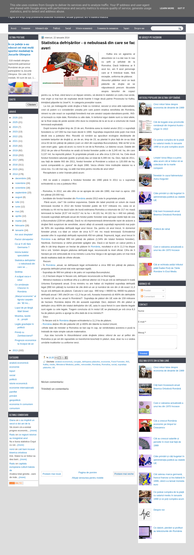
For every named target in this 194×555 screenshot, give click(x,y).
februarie (20, 225)
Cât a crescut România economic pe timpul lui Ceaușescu (165, 424)
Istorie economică (84, 28)
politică (13, 379)
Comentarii (148, 296)
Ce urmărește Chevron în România (22, 288)
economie (105, 361)
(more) (33, 430)
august (19, 197)
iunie (18, 206)
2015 (15, 169)
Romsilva (106, 364)
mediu (52, 364)
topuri (12, 371)
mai (17, 211)
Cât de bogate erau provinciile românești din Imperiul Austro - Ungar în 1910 (168, 125)
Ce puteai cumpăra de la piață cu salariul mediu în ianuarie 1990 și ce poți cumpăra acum (168, 143)
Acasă (13, 28)
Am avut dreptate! (24, 234)
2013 (15, 350)
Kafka (45, 364)
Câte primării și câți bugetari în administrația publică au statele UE (169, 197)
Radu (12, 434)
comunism (14, 408)
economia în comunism (21, 404)
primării (13, 396)
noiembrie (20, 183)
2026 (15, 117)
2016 (15, 164)
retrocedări (86, 364)
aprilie (18, 216)
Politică (56, 28)
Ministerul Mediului (65, 364)
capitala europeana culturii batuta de (22, 467)
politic (77, 364)
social (114, 364)
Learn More (167, 8)
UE (53, 367)
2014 (15, 174)
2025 (15, 122)
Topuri (126, 28)
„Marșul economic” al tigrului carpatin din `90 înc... (25, 299)
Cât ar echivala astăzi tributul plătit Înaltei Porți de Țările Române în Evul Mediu (168, 268)
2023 (15, 131)
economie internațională (21, 387)
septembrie (21, 192)
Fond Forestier (118, 361)
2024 (15, 127)
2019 (15, 150)
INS (127, 361)
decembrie (21, 178)
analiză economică (63, 361)
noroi (12, 449)
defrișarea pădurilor (91, 361)
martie (18, 220)
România (80, 198)
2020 (15, 145)
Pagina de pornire (88, 472)
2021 (15, 141)
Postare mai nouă (52, 474)
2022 (15, 136)
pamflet (13, 391)
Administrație (41, 28)
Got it (181, 8)
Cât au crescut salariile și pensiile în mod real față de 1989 (167, 442)
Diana (12, 420)
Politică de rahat (161, 229)
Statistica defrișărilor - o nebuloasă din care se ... (25, 264)
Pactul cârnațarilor (24, 239)
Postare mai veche (124, 474)
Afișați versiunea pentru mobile (87, 477)
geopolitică (14, 400)
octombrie (20, 187)
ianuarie (19, 230)
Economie (25, 28)
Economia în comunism (107, 28)
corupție (77, 361)
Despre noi (139, 28)
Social (68, 28)
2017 (15, 160)
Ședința (19, 271)
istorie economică (18, 383)
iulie (17, 202)
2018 (15, 155)
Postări (146, 290)
